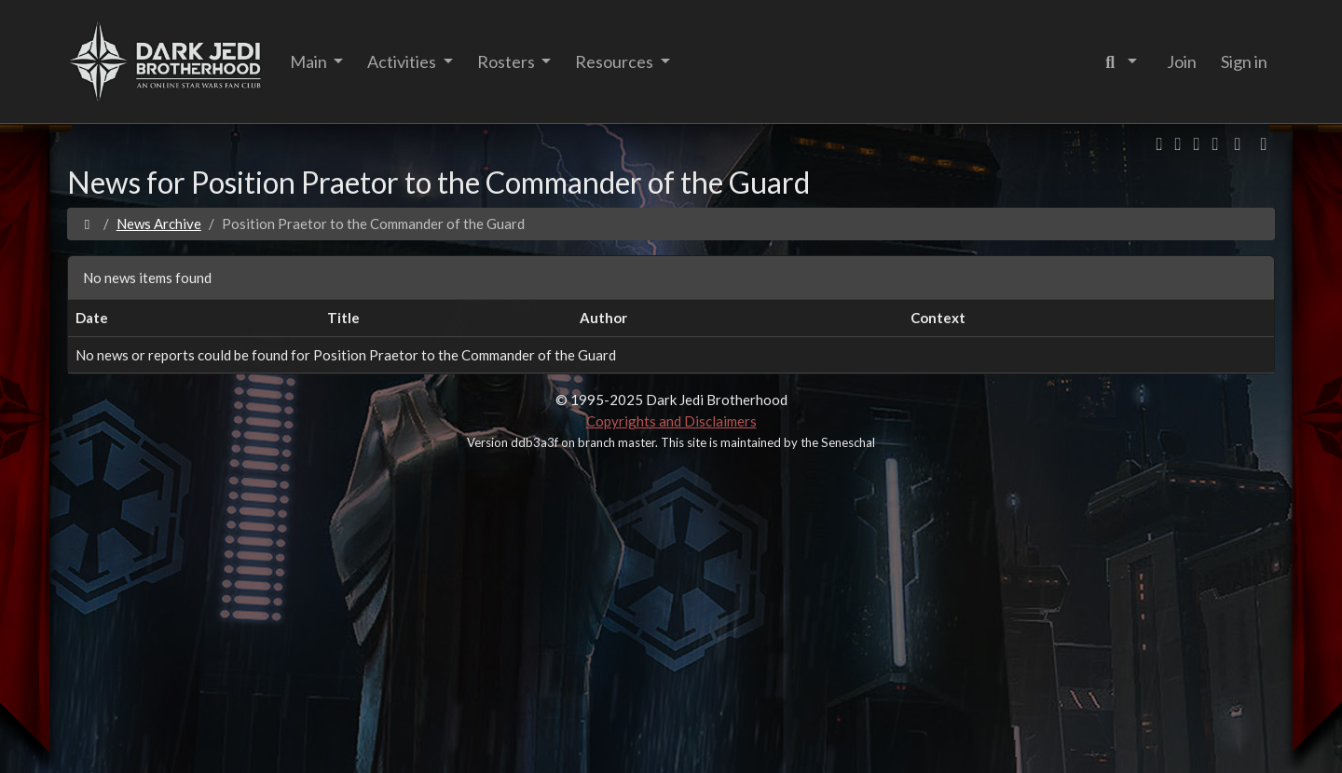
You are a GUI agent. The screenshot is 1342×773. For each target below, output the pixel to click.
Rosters (507, 61)
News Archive (158, 223)
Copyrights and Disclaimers (671, 421)
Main (310, 61)
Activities (403, 61)
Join (1182, 61)
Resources (615, 61)
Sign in (1244, 61)
